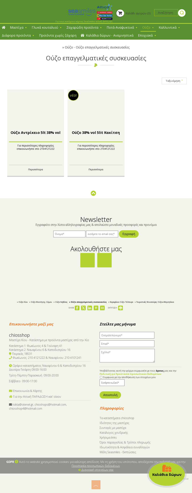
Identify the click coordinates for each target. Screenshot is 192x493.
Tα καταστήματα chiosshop (117, 418)
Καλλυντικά (169, 27)
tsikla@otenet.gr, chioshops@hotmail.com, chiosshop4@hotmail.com (38, 406)
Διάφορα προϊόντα (18, 35)
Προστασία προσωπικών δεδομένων (96, 466)
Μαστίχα (18, 27)
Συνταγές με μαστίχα (113, 428)
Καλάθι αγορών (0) (133, 13)
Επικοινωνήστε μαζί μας (31, 324)
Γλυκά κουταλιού (47, 27)
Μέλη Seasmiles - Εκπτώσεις (118, 452)
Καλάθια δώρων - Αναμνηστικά (107, 35)
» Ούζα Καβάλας (60, 302)
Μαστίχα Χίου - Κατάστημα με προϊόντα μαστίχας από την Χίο (49, 340)
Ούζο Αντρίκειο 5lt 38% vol (36, 132)
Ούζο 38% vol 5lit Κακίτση (96, 132)
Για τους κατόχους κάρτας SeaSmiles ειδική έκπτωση (83, 21)
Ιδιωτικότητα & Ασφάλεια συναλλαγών (125, 447)
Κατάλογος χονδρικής (114, 433)
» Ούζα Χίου (22, 302)
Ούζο (148, 27)
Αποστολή (110, 395)
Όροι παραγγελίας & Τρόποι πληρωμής (125, 442)
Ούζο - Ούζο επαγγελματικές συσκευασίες (97, 47)
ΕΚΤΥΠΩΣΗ (115, 308)
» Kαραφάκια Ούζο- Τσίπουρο (120, 302)
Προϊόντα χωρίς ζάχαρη (57, 35)
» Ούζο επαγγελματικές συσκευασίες (88, 302)
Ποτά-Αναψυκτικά (122, 27)
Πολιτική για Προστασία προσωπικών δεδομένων (130, 374)
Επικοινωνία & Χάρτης (25, 391)
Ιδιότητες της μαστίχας (114, 423)
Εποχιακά (147, 35)
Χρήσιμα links (108, 437)
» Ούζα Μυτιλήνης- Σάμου (40, 302)
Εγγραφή (128, 234)
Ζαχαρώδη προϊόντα (84, 27)
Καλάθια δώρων (167, 470)
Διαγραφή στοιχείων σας (96, 470)
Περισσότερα (35, 169)
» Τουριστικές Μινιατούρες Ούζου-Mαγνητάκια (154, 302)
